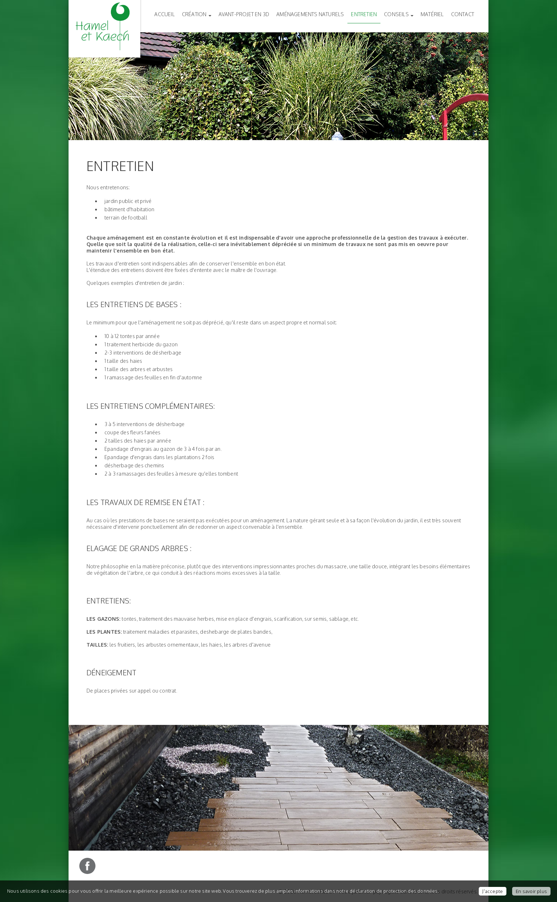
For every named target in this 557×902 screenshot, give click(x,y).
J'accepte (492, 891)
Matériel (432, 14)
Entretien (364, 14)
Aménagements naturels (310, 14)
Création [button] (196, 14)
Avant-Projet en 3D (244, 14)
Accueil (164, 14)
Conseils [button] (398, 14)
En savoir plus (531, 891)
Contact (462, 14)
